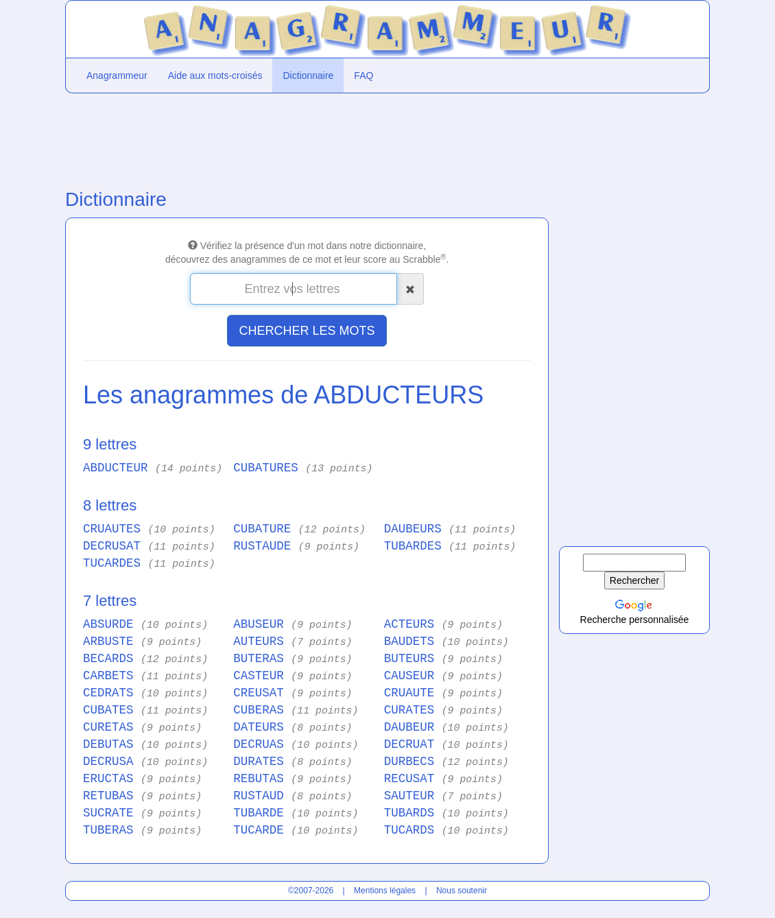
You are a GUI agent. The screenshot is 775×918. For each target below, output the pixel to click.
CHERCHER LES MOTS (306, 331)
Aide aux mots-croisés (215, 75)
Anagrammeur (116, 75)
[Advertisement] (305, 138)
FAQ (363, 75)
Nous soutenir (461, 890)
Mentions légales (385, 890)
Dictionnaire (308, 75)
